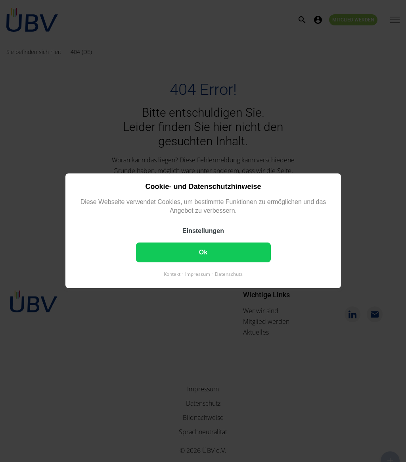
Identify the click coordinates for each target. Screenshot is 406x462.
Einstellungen (203, 231)
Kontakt (172, 274)
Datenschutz (229, 274)
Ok (203, 252)
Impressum (197, 274)
